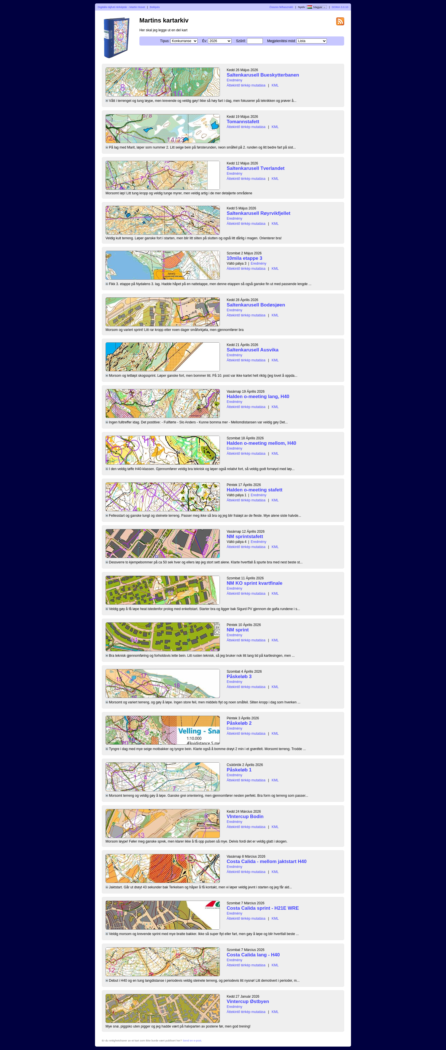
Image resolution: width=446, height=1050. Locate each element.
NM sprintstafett (245, 536)
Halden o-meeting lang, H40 (258, 396)
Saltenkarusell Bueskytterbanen (263, 75)
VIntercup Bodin (245, 816)
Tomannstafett (243, 121)
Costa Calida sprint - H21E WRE (263, 908)
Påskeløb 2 (239, 723)
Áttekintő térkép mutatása (246, 85)
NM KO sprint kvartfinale (254, 583)
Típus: (165, 41)
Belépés (155, 7)
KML (275, 85)
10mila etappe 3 (244, 258)
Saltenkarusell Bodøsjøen (256, 305)
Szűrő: (241, 41)
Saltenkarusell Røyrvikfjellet (258, 213)
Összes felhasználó (281, 7)
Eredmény (234, 80)
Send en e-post (192, 1040)
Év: (204, 41)
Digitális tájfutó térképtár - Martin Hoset (121, 7)
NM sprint (238, 630)
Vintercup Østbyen (248, 1001)
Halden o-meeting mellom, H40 (261, 443)
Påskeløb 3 (239, 676)
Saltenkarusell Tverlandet (255, 168)
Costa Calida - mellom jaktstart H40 (267, 861)
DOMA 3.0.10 (340, 7)
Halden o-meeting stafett (254, 490)
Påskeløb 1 (239, 770)
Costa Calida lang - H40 (253, 955)
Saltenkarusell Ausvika (252, 350)
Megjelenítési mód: (281, 41)
